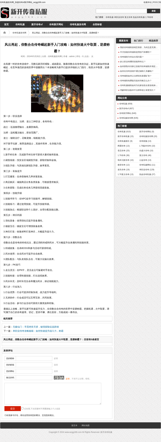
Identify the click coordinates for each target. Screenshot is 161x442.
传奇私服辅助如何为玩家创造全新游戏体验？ (140, 85)
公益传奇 (145, 160)
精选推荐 (153, 40)
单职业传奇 (119, 17)
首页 (6, 24)
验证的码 (10, 377)
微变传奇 (124, 165)
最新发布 (123, 40)
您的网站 (10, 371)
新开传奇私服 (126, 136)
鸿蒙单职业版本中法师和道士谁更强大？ (138, 90)
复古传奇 (128, 17)
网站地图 (86, 425)
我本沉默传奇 (126, 160)
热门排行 (138, 40)
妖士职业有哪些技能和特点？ (133, 61)
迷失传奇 (124, 169)
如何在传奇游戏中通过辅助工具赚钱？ (137, 71)
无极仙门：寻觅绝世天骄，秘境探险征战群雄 (36, 327)
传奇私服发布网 (78, 24)
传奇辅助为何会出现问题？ (132, 57)
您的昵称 (10, 358)
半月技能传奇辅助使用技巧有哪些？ (136, 52)
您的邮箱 (10, 365)
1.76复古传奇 (125, 174)
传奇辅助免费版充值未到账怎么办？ (136, 80)
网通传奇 (124, 146)
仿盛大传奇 (146, 150)
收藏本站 (147, 2)
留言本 (74, 425)
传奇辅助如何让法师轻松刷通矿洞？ (136, 76)
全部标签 (97, 24)
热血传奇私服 (139, 17)
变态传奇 (124, 150)
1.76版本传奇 (147, 146)
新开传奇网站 (146, 131)
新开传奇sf (37, 24)
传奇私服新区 (125, 141)
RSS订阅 (157, 2)
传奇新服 (145, 141)
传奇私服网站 (147, 165)
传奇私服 (110, 17)
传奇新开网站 (56, 24)
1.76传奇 (149, 17)
